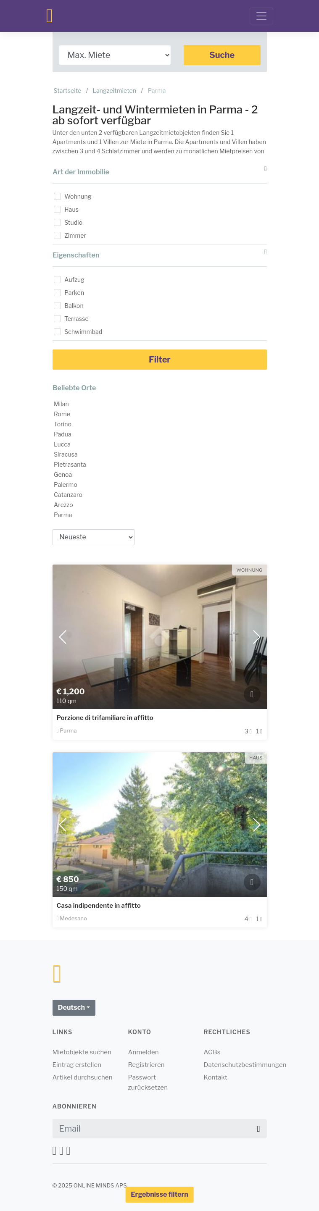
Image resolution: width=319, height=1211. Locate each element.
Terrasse (76, 318)
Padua (62, 434)
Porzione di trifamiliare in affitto (105, 718)
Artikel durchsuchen (83, 1077)
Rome (62, 414)
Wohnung (77, 196)
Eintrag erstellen (77, 1065)
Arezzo (63, 504)
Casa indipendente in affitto (99, 905)
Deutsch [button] (71, 1007)
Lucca (62, 444)
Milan (61, 403)
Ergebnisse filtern (159, 1194)
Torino (62, 424)
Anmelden (143, 1052)
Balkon (74, 305)
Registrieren (146, 1065)
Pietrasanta (70, 464)
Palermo (65, 484)
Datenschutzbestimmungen (245, 1065)
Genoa (63, 474)
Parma (63, 514)
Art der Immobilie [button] (160, 170)
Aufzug (74, 279)
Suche (222, 55)
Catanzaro (68, 494)
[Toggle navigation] (261, 16)
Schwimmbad (83, 331)
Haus (71, 209)
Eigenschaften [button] (160, 254)
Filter (160, 360)
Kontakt (215, 1077)
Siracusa (66, 454)
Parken (74, 292)
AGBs (212, 1052)
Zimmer (75, 235)
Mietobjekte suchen (82, 1052)
